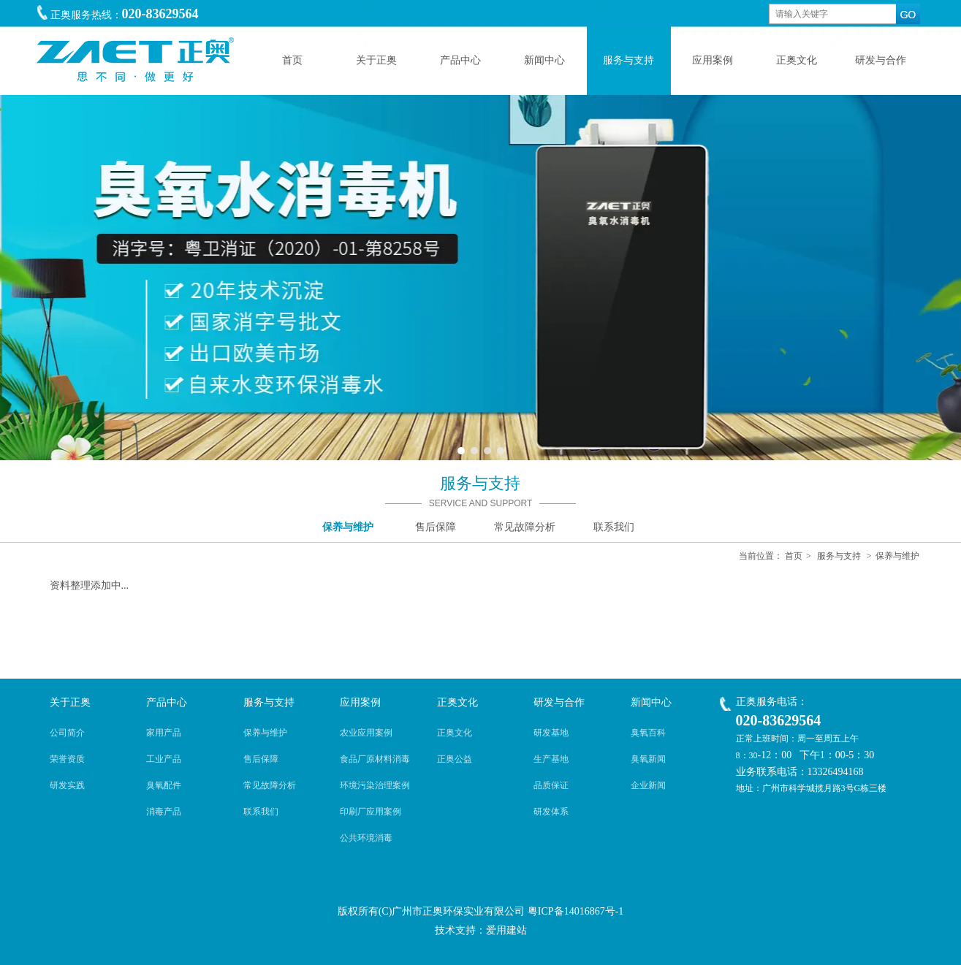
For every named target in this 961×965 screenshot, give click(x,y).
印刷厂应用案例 (370, 811)
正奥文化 (457, 702)
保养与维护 (897, 556)
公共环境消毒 (366, 838)
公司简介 (67, 733)
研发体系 (551, 811)
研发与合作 (559, 702)
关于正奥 (70, 702)
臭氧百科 (648, 733)
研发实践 (67, 785)
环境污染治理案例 (375, 785)
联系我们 (260, 811)
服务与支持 (839, 556)
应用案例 (360, 702)
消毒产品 (163, 811)
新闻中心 (651, 702)
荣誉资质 (67, 759)
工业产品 (163, 759)
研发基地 (551, 733)
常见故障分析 (269, 785)
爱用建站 (506, 930)
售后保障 (260, 759)
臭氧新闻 (648, 759)
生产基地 (551, 759)
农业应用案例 (366, 733)
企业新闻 (648, 785)
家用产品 (163, 733)
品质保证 (551, 785)
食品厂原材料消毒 (375, 759)
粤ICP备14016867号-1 (575, 911)
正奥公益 (454, 759)
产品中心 (166, 702)
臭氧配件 (163, 785)
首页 (793, 556)
